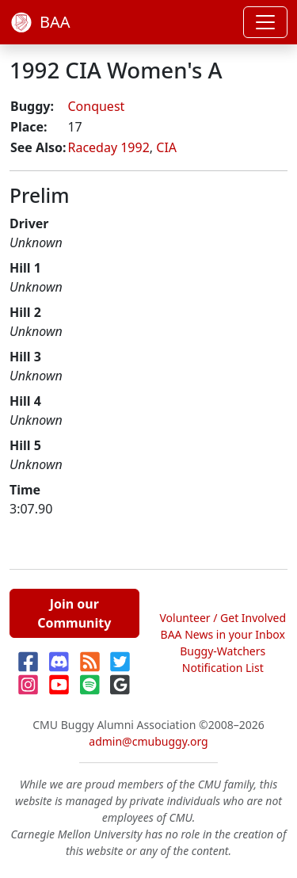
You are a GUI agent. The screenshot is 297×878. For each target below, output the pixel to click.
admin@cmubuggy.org (148, 741)
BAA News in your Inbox (223, 634)
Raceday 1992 (108, 147)
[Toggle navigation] (265, 22)
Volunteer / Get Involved (222, 617)
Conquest (95, 106)
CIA (166, 147)
